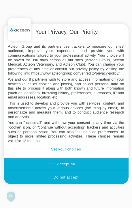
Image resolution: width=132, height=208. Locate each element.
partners (39, 79)
